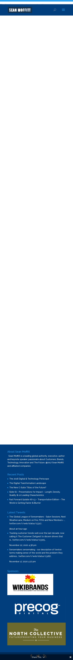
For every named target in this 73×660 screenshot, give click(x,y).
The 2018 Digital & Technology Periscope (29, 479)
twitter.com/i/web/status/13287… (35, 556)
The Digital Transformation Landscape (27, 483)
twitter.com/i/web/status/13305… (29, 540)
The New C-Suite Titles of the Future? (27, 487)
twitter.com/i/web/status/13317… (25, 523)
